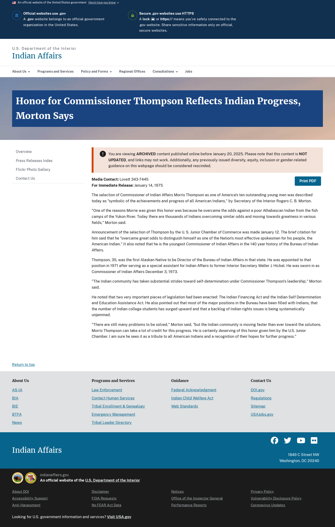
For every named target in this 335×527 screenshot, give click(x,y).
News (17, 422)
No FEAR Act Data (106, 505)
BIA (15, 398)
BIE (15, 406)
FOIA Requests (104, 498)
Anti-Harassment (26, 505)
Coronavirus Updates (268, 505)
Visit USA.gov (119, 517)
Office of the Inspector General (197, 498)
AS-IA (17, 390)
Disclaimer (100, 491)
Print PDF (307, 181)
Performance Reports (189, 505)
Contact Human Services (113, 398)
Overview (24, 151)
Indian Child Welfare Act (192, 398)
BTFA (17, 414)
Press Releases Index (34, 161)
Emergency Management (113, 414)
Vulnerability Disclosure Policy (276, 498)
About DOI (20, 491)
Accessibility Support (30, 498)
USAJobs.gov (262, 414)
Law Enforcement (107, 390)
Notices (177, 491)
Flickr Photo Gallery (33, 169)
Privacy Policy (262, 491)
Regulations (261, 398)
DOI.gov (258, 390)
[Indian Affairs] (63, 56)
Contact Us (25, 178)
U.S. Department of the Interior (112, 480)
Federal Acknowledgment (193, 390)
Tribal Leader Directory (112, 422)
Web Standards (184, 406)
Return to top (23, 364)
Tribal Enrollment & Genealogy (118, 406)
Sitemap (258, 406)
